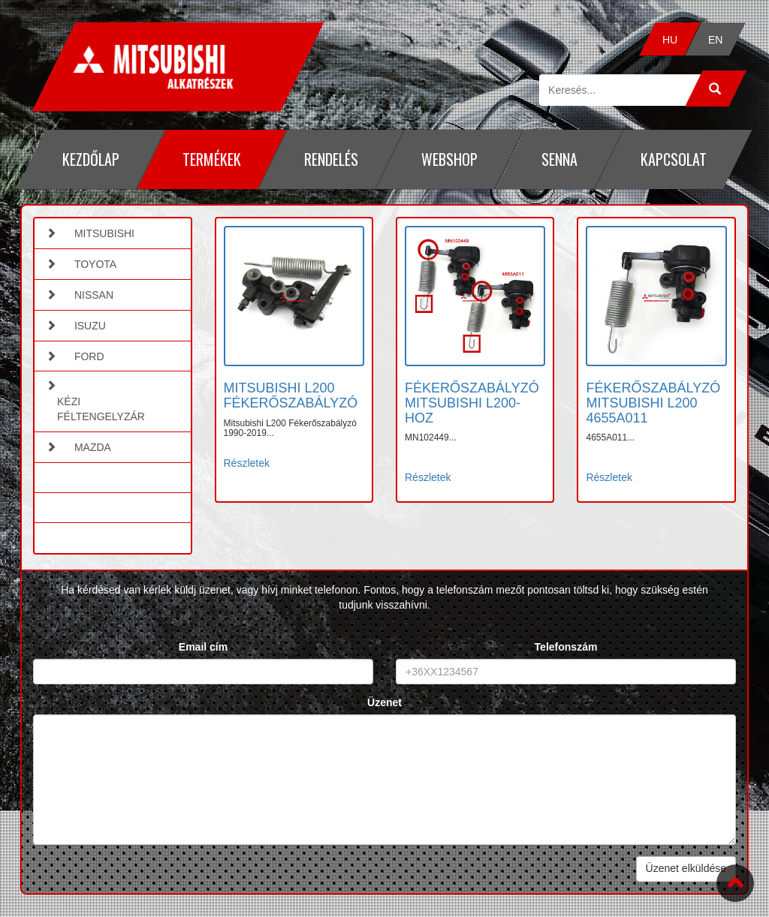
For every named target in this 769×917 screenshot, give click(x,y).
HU (669, 40)
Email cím (203, 647)
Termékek (211, 159)
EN (714, 40)
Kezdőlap (90, 159)
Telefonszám (566, 647)
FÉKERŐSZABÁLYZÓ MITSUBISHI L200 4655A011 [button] (653, 402)
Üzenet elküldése (686, 868)
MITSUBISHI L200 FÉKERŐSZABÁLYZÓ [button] (291, 395)
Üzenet (384, 702)
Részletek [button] (247, 463)
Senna (559, 159)
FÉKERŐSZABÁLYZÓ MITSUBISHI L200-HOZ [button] (472, 402)
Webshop (449, 159)
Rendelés (331, 159)
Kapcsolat (674, 159)
